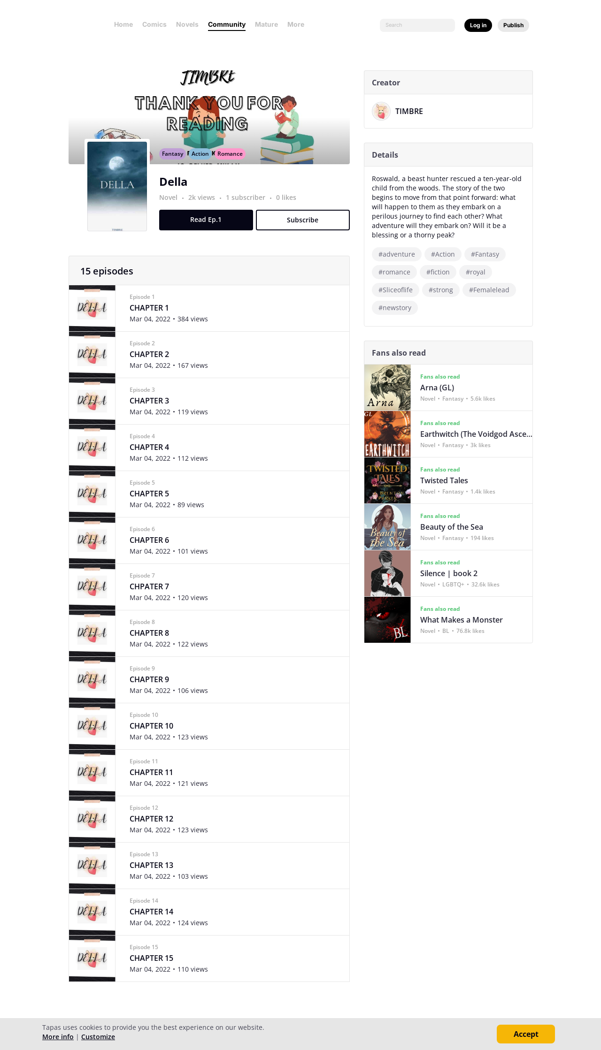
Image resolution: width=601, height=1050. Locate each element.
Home (123, 24)
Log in (478, 25)
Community (227, 24)
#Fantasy (488, 254)
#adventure (400, 254)
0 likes (289, 207)
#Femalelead (492, 289)
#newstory (398, 307)
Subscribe (306, 230)
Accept (526, 1034)
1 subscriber (249, 207)
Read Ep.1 (209, 229)
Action (203, 164)
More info (58, 1036)
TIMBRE (412, 111)
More (298, 24)
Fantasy (175, 164)
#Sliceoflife (399, 289)
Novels (187, 24)
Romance (233, 164)
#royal (479, 271)
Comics (154, 24)
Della (176, 191)
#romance (398, 271)
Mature (266, 24)
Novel (171, 207)
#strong (444, 289)
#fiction (441, 271)
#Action (446, 254)
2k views (206, 207)
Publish (513, 25)
